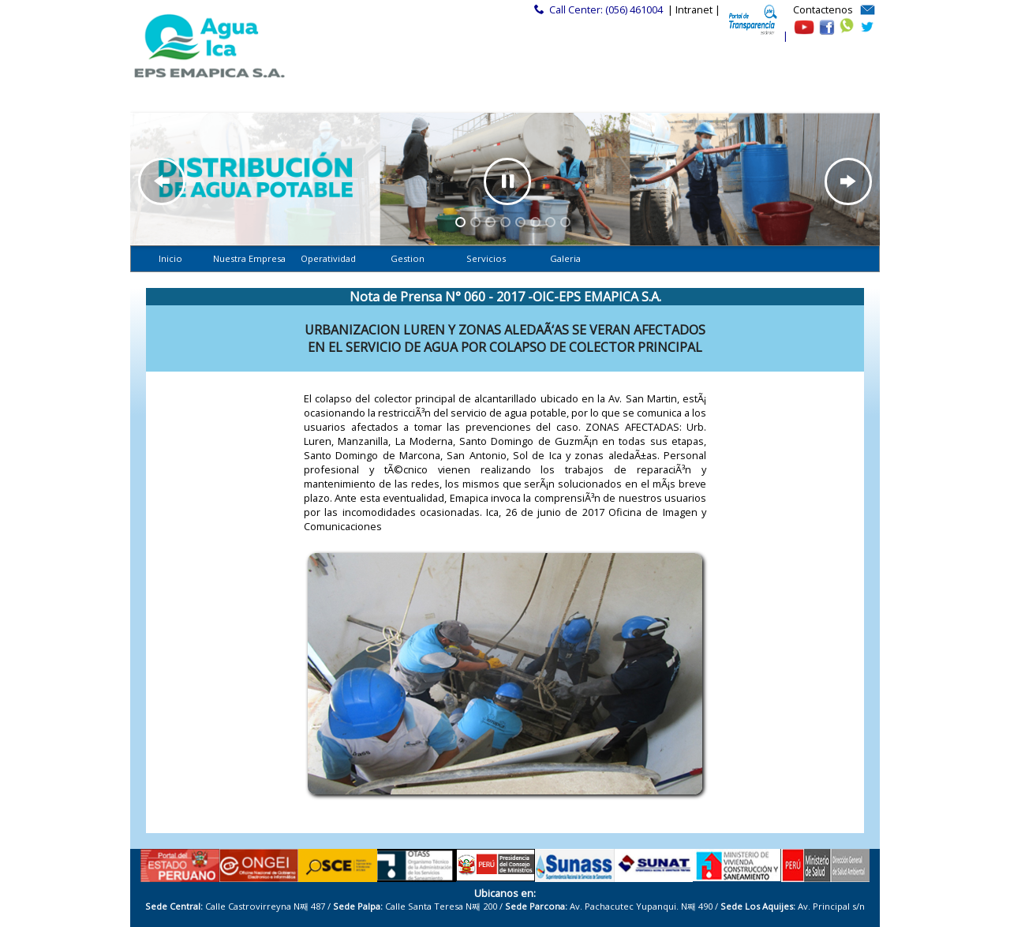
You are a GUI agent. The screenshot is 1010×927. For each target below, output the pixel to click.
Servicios (486, 258)
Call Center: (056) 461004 (606, 9)
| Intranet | (694, 9)
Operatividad (328, 258)
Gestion (408, 258)
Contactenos (823, 9)
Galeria (565, 258)
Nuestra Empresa (249, 258)
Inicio (170, 258)
